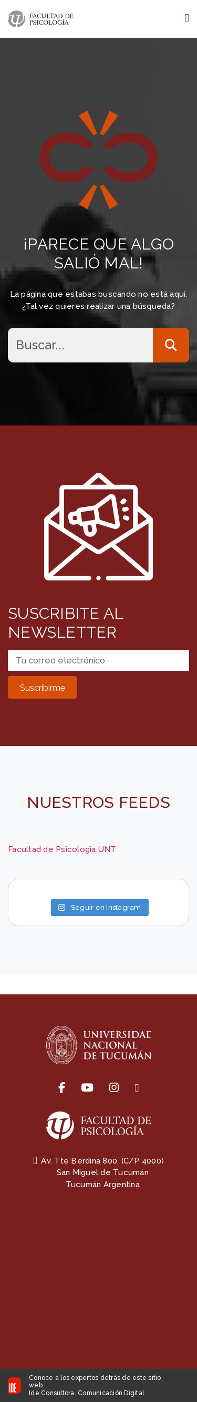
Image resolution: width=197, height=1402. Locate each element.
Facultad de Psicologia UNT (62, 849)
